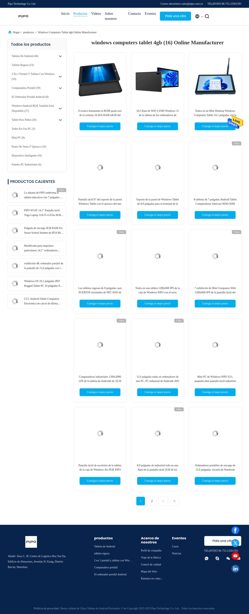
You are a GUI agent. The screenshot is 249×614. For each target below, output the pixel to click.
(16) (33, 76)
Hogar (16, 32)
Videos (96, 14)
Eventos (150, 14)
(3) (23, 128)
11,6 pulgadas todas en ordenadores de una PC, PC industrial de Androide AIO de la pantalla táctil (157, 381)
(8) (30, 96)
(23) (23, 65)
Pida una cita (175, 16)
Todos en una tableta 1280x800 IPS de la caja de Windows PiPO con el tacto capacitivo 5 (157, 292)
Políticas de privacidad (46, 608)
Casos (175, 546)
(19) (29, 146)
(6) (26, 164)
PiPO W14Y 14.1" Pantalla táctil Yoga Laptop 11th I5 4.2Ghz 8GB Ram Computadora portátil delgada (43, 213)
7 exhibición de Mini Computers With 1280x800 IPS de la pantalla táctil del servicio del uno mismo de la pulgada (215, 292)
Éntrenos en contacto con (152, 579)
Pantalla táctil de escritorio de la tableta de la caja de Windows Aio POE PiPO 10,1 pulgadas (100, 469)
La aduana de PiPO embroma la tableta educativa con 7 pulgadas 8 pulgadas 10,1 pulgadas (42, 195)
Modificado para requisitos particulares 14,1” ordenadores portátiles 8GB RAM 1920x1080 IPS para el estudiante (42, 248)
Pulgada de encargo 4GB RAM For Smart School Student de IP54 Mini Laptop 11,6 (43, 231)
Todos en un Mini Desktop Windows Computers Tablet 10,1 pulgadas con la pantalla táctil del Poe (215, 115)
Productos (80, 14)
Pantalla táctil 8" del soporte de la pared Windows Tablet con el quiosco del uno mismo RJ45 (100, 204)
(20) (24, 119)
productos (28, 32)
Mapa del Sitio (149, 571)
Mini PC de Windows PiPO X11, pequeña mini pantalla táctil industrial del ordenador (215, 381)
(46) (25, 56)
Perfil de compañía (151, 550)
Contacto (134, 14)
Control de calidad (151, 564)
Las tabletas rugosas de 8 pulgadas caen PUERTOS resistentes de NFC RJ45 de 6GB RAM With (100, 292)
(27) (33, 108)
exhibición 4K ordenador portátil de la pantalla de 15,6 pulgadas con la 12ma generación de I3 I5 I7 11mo (43, 266)
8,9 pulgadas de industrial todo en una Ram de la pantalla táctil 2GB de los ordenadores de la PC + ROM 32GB (157, 469)
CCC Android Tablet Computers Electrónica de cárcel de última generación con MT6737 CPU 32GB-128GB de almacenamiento (42, 301)
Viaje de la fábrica (151, 557)
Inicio (65, 14)
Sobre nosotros (111, 16)
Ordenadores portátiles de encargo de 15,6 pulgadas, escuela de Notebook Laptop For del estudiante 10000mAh (215, 469)
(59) (26, 87)
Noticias (176, 553)
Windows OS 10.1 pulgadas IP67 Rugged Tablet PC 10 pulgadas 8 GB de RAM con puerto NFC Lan (42, 284)
